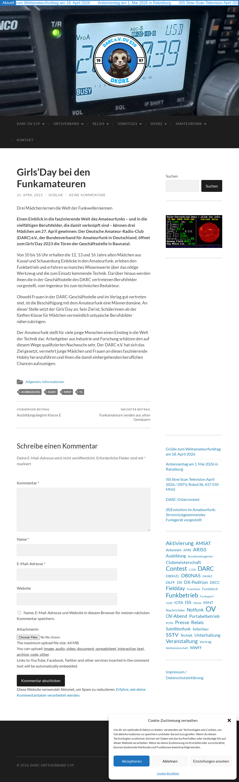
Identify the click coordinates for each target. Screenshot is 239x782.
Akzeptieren (132, 761)
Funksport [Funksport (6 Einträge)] (206, 596)
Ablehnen (169, 761)
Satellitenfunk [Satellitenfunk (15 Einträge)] (178, 629)
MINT (67, 392)
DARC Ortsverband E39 (52, 765)
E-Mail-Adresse (31, 563)
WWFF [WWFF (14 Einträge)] (196, 647)
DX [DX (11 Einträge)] (179, 582)
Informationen (53, 382)
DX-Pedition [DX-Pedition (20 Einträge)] (196, 582)
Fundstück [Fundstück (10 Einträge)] (210, 589)
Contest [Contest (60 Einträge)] (176, 568)
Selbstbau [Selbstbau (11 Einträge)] (200, 629)
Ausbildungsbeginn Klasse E (39, 412)
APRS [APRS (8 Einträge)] (187, 550)
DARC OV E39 (28, 124)
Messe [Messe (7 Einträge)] (197, 603)
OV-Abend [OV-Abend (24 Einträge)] (176, 616)
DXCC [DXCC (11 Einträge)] (215, 582)
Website (24, 588)
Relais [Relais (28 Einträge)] (197, 622)
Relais (99, 124)
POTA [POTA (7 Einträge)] (169, 623)
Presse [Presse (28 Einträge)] (182, 622)
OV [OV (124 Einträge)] (211, 609)
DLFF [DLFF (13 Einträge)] (170, 582)
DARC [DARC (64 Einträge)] (206, 568)
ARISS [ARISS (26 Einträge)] (199, 549)
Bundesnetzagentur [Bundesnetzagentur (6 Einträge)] (200, 556)
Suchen (172, 176)
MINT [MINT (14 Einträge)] (208, 602)
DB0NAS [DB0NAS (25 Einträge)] (191, 575)
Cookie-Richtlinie (168, 773)
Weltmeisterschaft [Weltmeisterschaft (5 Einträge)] (177, 648)
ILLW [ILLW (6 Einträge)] (169, 602)
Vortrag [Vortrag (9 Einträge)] (205, 642)
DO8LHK (56, 195)
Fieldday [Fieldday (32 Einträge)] (175, 588)
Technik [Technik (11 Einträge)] (186, 635)
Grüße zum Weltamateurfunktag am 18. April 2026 (51, 3)
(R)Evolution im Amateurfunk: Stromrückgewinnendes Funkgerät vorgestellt (191, 514)
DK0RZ (156, 124)
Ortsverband (66, 124)
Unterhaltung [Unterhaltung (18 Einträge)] (207, 635)
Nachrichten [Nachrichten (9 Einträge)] (175, 610)
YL (81, 392)
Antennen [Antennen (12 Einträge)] (173, 550)
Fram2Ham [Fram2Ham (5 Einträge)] (193, 589)
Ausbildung (30, 392)
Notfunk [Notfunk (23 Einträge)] (195, 609)
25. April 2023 (30, 195)
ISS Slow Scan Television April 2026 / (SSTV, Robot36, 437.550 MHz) (192, 484)
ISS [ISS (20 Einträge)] (188, 602)
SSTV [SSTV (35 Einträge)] (172, 635)
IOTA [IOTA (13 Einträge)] (178, 602)
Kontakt (25, 140)
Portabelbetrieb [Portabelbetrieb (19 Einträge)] (204, 616)
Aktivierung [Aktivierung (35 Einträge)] (180, 543)
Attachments (28, 629)
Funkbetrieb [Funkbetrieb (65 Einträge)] (182, 595)
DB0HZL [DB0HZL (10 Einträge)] (172, 576)
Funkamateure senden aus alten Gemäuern (117, 415)
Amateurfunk (189, 124)
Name (23, 539)
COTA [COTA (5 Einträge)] (192, 569)
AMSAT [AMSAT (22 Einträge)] (203, 543)
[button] (229, 720)
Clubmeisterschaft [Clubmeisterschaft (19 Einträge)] (183, 562)
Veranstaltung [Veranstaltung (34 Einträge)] (182, 641)
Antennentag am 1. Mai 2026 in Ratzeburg (139, 3)
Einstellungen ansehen (211, 761)
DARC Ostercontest (183, 499)
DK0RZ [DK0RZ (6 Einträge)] (207, 576)
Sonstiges (127, 124)
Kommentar (28, 483)
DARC (52, 392)
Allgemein (33, 382)
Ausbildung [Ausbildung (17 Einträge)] (176, 555)
